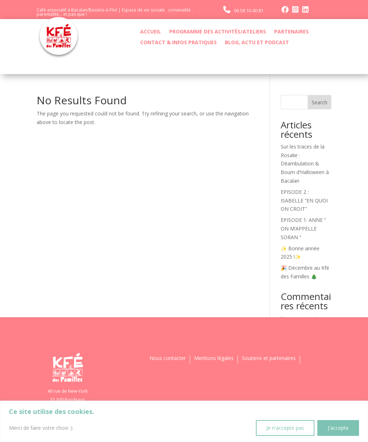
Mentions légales (214, 358)
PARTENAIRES (291, 32)
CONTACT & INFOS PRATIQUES (178, 43)
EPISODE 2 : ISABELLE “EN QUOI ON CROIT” (304, 200)
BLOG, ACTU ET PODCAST (257, 43)
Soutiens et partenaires (269, 358)
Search (319, 102)
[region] (184, 421)
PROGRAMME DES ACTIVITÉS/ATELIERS (217, 32)
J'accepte (338, 427)
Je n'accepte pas (285, 427)
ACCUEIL (150, 32)
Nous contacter (168, 358)
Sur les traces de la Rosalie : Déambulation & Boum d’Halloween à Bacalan (305, 163)
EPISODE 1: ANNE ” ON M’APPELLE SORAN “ (303, 229)
